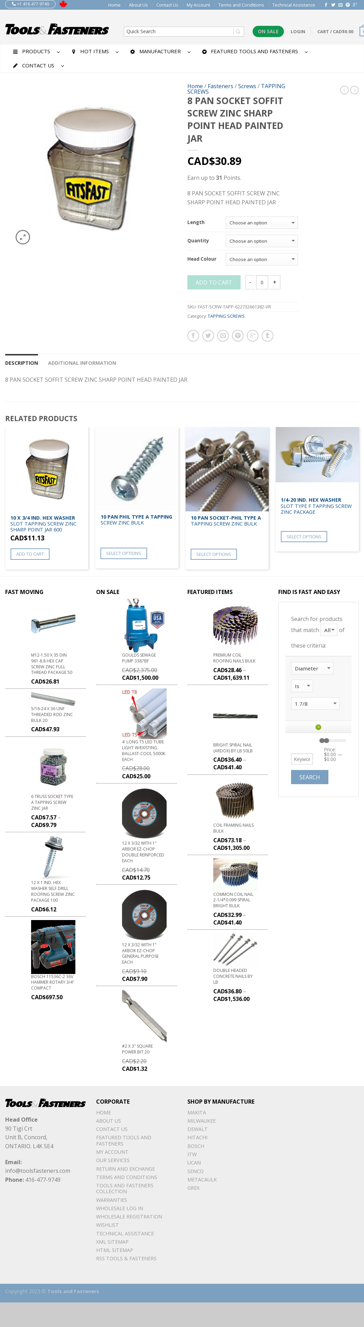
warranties (111, 1200)
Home (114, 5)
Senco (195, 1171)
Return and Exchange (125, 1169)
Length (196, 222)
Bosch (195, 1146)
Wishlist (107, 1225)
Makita (196, 1112)
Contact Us (167, 5)
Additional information (82, 363)
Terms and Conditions (241, 5)
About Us (138, 5)
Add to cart (214, 282)
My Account (198, 5)
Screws (247, 86)
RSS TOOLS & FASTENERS (126, 1258)
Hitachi (197, 1137)
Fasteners (220, 86)
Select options (123, 553)
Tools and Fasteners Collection (124, 1188)
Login (298, 31)
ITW (192, 1154)
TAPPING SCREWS (226, 316)
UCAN (194, 1162)
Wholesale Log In (119, 1208)
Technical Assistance (293, 5)
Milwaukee (201, 1120)
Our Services (113, 1160)
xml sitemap (112, 1241)
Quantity (198, 241)
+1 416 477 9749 (30, 4)
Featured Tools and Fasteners (123, 1140)
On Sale (268, 31)
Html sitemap (114, 1250)
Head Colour (201, 259)
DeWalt (197, 1129)
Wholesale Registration (129, 1216)
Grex (193, 1188)
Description (21, 363)
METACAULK (202, 1179)
